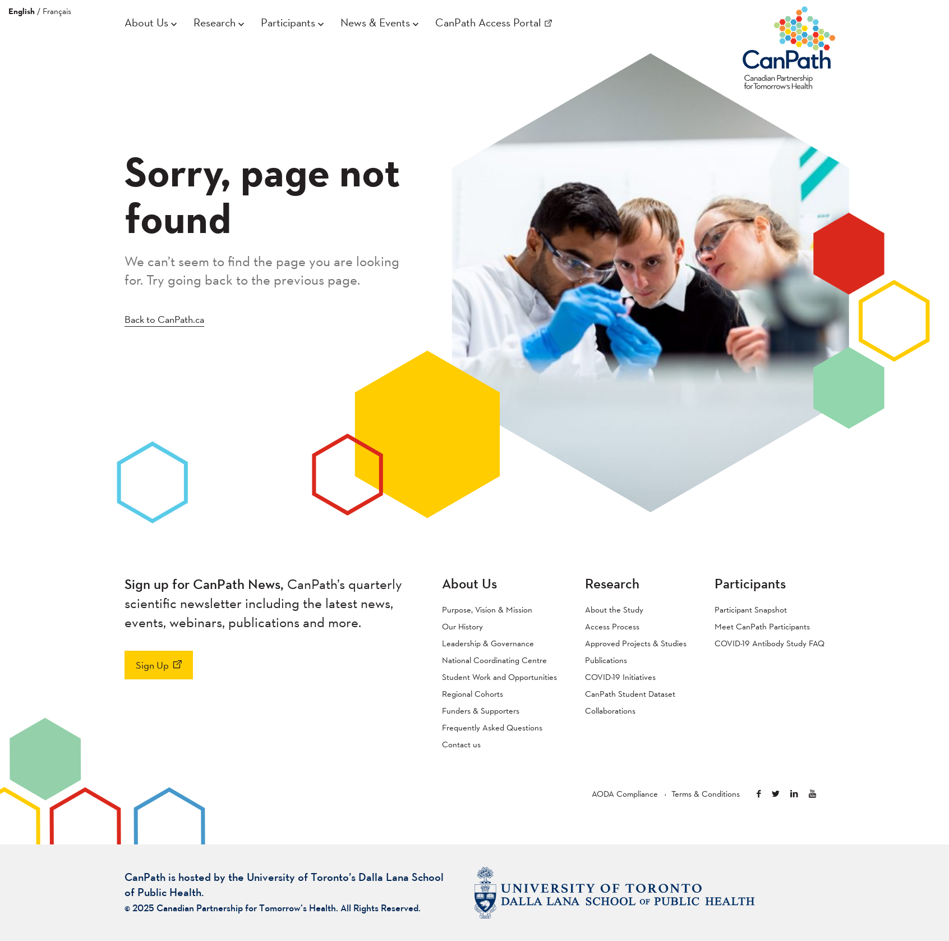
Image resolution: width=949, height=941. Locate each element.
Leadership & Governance (488, 643)
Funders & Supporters (480, 710)
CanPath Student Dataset (630, 693)
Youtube (812, 793)
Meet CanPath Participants (762, 626)
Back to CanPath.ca (164, 319)
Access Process (612, 626)
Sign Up (152, 665)
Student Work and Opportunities (499, 677)
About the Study (614, 609)
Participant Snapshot (751, 609)
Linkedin (794, 793)
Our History (462, 626)
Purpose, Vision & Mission (487, 609)
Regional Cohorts (472, 693)
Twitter (776, 793)
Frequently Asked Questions (492, 727)
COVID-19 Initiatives (620, 677)
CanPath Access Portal (488, 22)
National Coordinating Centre (494, 660)
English (21, 11)
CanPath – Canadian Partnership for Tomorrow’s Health (789, 45)
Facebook (759, 793)
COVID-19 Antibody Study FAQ (769, 643)
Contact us (461, 744)
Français (57, 11)
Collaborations (610, 710)
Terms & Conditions (705, 793)
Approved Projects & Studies (636, 643)
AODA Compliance (625, 793)
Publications (606, 660)
